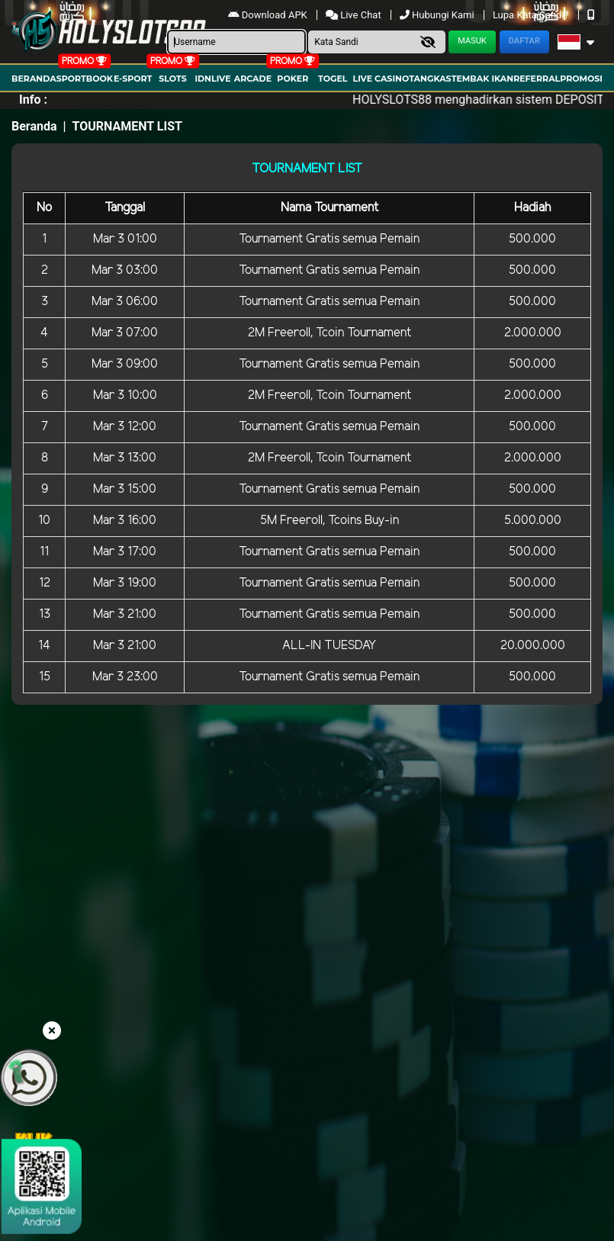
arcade (253, 78)
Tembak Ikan (483, 78)
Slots (172, 78)
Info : (33, 99)
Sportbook (84, 78)
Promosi (581, 78)
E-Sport (133, 78)
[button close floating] (52, 1031)
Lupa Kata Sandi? (532, 15)
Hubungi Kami (438, 15)
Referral (536, 78)
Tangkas (430, 78)
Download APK (269, 15)
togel (332, 78)
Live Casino (381, 78)
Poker (292, 78)
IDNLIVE (212, 78)
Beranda (33, 78)
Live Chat (355, 15)
